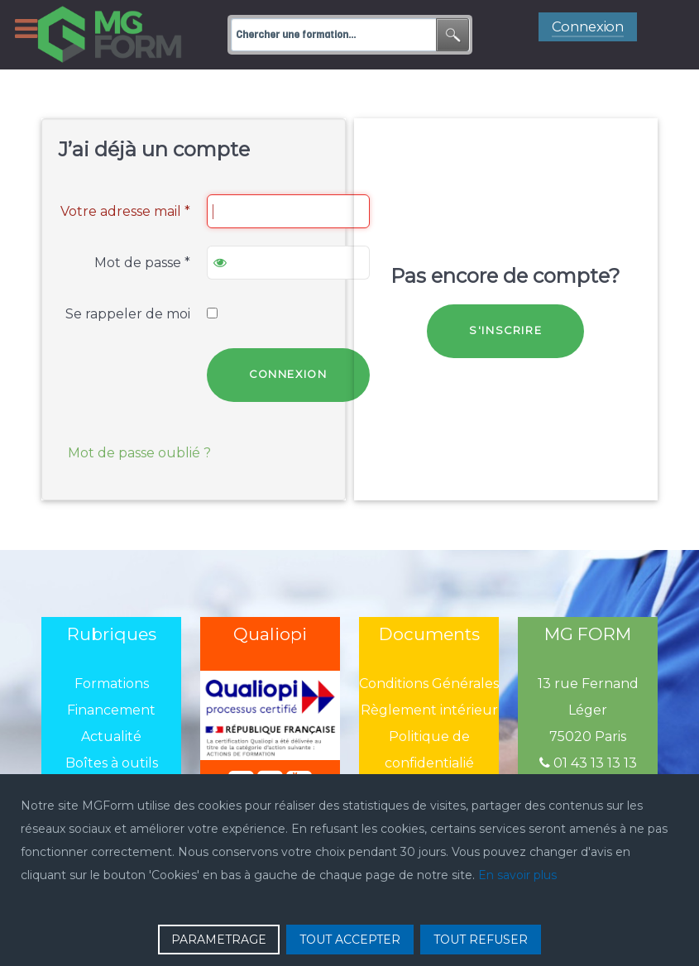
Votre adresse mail (125, 211)
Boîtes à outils (111, 763)
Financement (111, 710)
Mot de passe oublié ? (139, 453)
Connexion (288, 374)
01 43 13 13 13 (588, 763)
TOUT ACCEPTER (349, 939)
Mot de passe (142, 262)
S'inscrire (505, 330)
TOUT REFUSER (480, 939)
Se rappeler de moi (127, 314)
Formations (111, 683)
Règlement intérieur (429, 710)
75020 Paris (587, 736)
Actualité (111, 736)
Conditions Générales (429, 683)
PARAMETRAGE (218, 939)
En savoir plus (517, 875)
